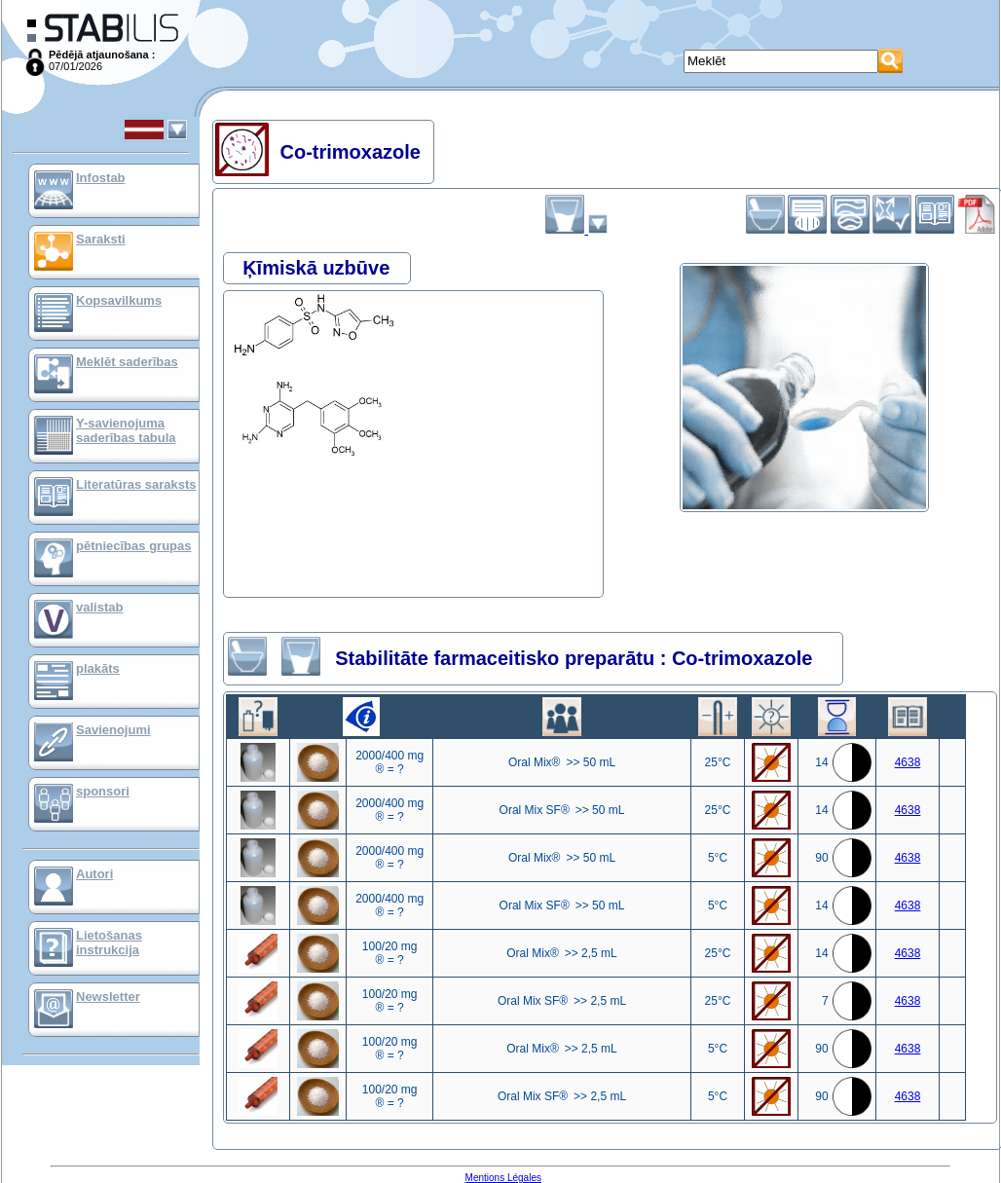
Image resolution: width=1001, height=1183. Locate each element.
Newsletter (108, 996)
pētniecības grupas (133, 545)
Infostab (101, 177)
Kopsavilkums (119, 300)
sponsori (103, 791)
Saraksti (101, 239)
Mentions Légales (503, 1177)
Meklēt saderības (127, 361)
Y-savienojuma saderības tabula (126, 430)
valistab (99, 607)
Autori (94, 874)
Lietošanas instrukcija (109, 942)
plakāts (98, 668)
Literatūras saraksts (136, 484)
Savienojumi (113, 729)
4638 (908, 762)
